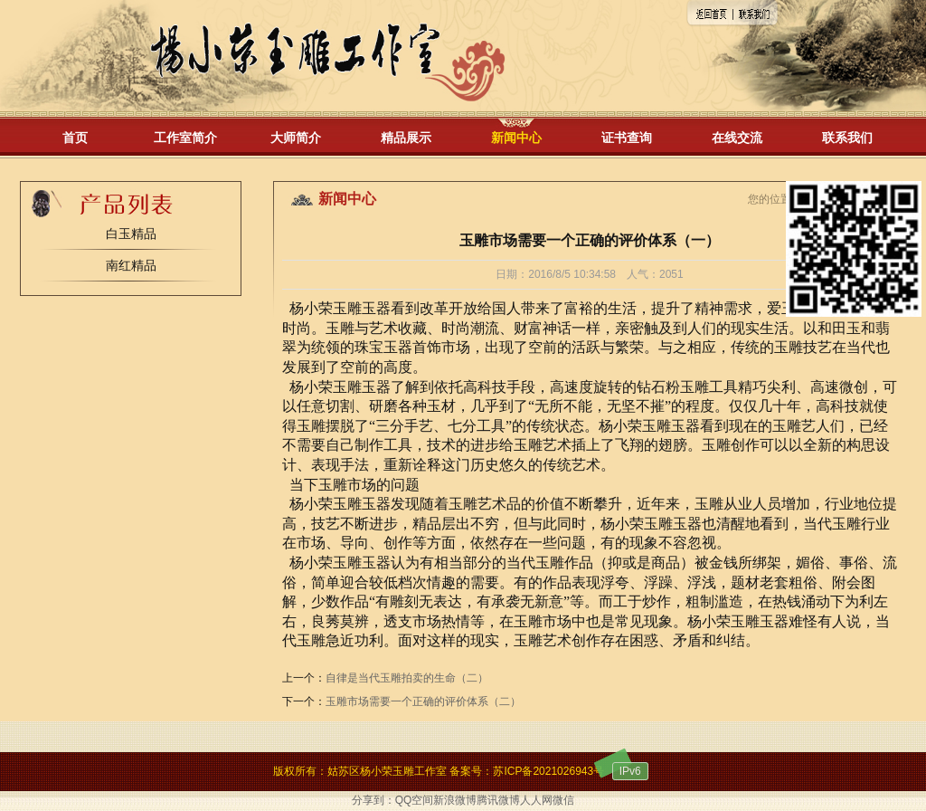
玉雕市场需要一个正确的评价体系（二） (423, 701)
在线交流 (737, 137)
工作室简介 (185, 137)
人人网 (536, 800)
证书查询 (626, 137)
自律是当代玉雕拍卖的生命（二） (407, 678)
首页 (75, 137)
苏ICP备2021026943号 (548, 771)
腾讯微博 (498, 800)
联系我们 (847, 137)
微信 (563, 800)
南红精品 (131, 265)
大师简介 (295, 137)
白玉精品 (131, 233)
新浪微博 (455, 800)
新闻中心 (516, 137)
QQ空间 (414, 800)
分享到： (373, 800)
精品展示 (406, 137)
